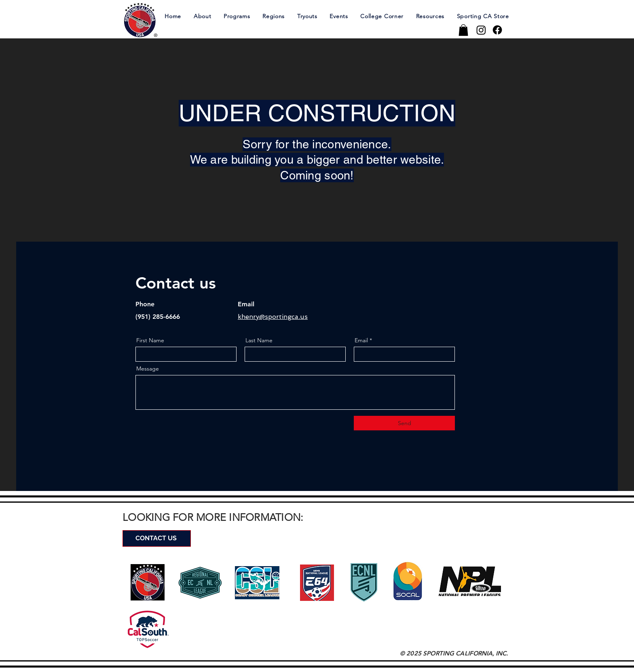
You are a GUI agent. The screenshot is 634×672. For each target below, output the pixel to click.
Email (361, 340)
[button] (202, 16)
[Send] (404, 423)
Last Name (259, 340)
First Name (150, 340)
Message (147, 368)
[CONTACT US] (157, 538)
